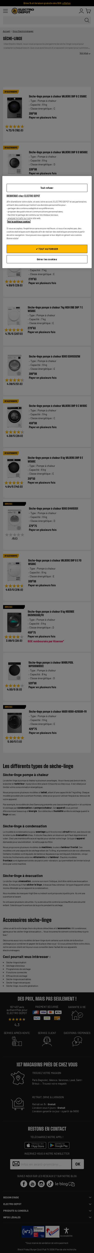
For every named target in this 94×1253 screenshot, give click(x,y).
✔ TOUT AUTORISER (47, 248)
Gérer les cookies (47, 259)
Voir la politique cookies (19, 221)
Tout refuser (47, 187)
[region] (47, 222)
